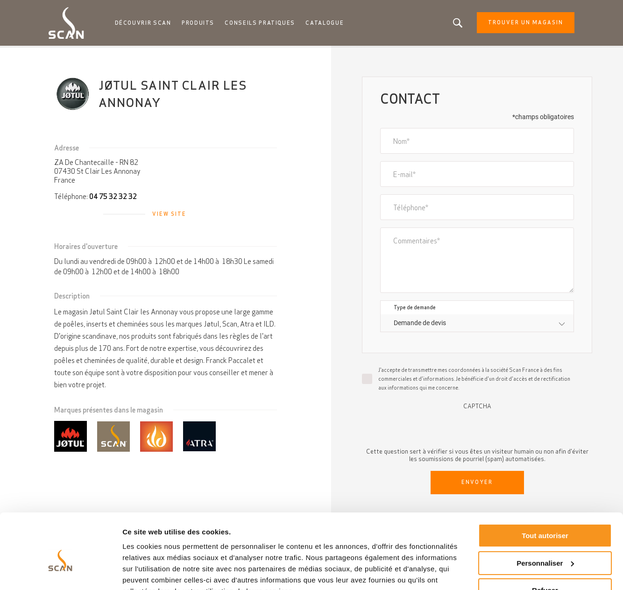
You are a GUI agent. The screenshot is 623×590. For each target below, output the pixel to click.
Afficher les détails (153, 572)
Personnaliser (545, 517)
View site (169, 215)
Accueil (61, 56)
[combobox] (477, 324)
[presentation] (477, 429)
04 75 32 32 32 (113, 197)
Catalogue (326, 23)
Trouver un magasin (522, 23)
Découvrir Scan (145, 23)
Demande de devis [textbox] (420, 323)
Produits (200, 23)
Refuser (545, 545)
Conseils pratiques (261, 23)
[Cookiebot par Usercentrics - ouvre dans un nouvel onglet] (60, 572)
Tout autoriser (545, 490)
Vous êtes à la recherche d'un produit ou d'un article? (454, 23)
